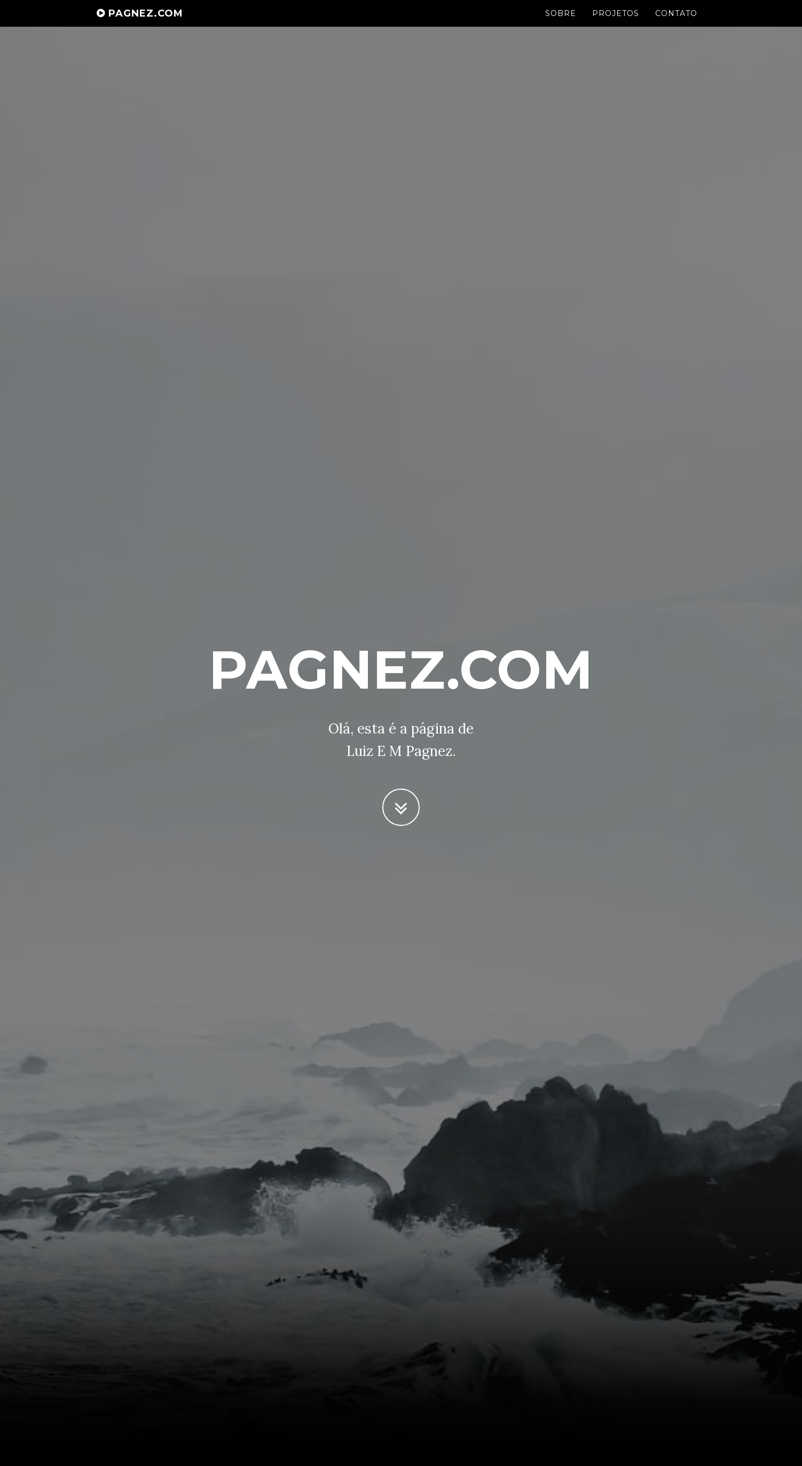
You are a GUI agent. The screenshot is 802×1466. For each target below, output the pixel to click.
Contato (676, 24)
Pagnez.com (140, 24)
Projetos (615, 24)
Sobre (560, 24)
